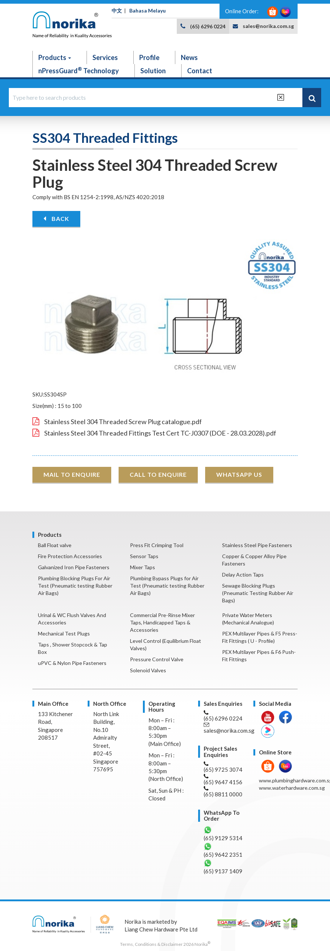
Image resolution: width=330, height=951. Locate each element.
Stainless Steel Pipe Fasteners (257, 545)
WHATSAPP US (239, 474)
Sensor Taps (144, 556)
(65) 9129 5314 (223, 833)
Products (54, 57)
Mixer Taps (142, 567)
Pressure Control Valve (156, 659)
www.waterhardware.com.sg (292, 788)
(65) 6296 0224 (207, 26)
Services (105, 57)
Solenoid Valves (148, 670)
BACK (56, 218)
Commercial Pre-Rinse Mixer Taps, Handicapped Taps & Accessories (162, 622)
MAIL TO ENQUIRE (71, 474)
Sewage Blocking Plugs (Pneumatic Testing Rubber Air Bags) (257, 592)
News (189, 57)
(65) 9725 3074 (223, 767)
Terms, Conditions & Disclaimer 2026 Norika (165, 944)
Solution (153, 71)
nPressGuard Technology (78, 70)
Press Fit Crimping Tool (156, 545)
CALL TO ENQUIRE (158, 474)
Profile (149, 57)
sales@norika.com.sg (268, 26)
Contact (199, 71)
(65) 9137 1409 (223, 866)
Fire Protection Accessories (70, 556)
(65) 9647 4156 (223, 779)
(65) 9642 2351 (223, 850)
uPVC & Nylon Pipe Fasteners (72, 663)
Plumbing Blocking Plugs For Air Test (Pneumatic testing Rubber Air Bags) (75, 585)
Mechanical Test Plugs (64, 633)
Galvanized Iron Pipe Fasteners (73, 567)
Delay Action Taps (243, 574)
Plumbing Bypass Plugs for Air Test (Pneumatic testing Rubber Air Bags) (167, 585)
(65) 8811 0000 (223, 791)
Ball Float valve (54, 545)
